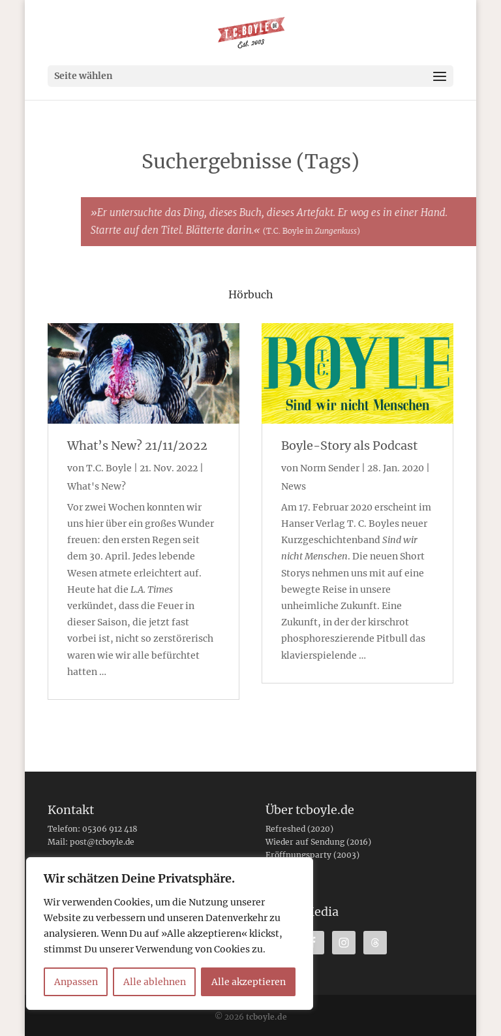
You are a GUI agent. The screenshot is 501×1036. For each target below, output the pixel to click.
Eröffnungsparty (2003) (312, 855)
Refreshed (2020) (299, 829)
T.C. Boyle (109, 468)
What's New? (96, 486)
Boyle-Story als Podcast (349, 445)
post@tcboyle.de (102, 842)
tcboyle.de (266, 1017)
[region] (169, 933)
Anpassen (76, 982)
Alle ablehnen (154, 982)
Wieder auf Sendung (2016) (318, 842)
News (293, 486)
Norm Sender (329, 468)
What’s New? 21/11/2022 (137, 445)
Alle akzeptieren (248, 982)
